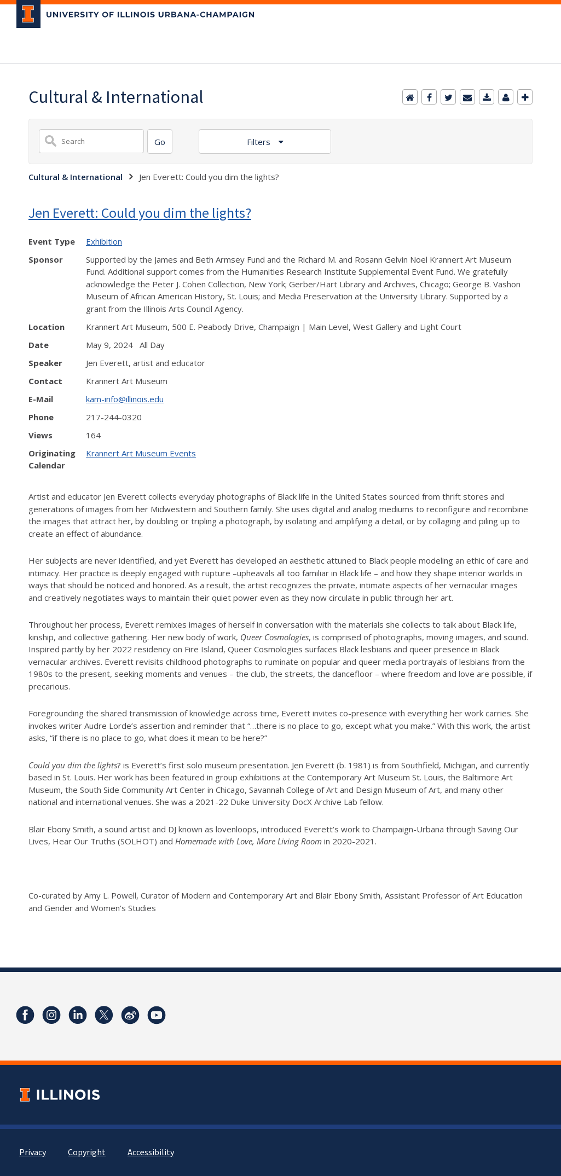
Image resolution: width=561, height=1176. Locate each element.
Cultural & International (75, 176)
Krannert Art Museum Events (141, 453)
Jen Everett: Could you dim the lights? (139, 213)
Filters (260, 141)
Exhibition (104, 241)
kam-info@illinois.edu (125, 398)
